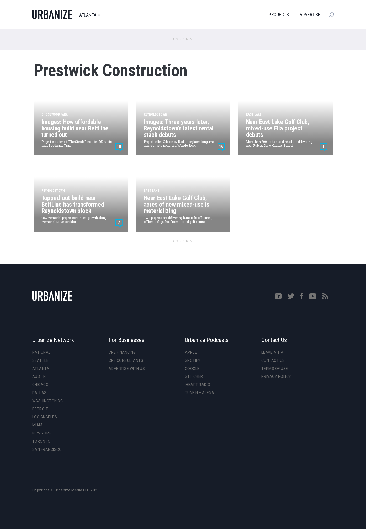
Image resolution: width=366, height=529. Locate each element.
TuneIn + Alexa (199, 393)
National (41, 352)
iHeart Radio (197, 385)
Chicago (40, 385)
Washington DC (47, 401)
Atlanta (89, 15)
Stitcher (194, 376)
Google (192, 368)
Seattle (40, 360)
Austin (39, 376)
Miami (38, 425)
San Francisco (47, 449)
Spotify (193, 360)
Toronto (41, 441)
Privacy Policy (276, 376)
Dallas (39, 393)
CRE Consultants (126, 360)
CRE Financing (122, 352)
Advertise (310, 14)
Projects (279, 14)
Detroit (40, 409)
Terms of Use (274, 368)
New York (41, 433)
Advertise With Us (127, 368)
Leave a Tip (272, 352)
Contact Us (273, 360)
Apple (191, 352)
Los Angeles (44, 417)
